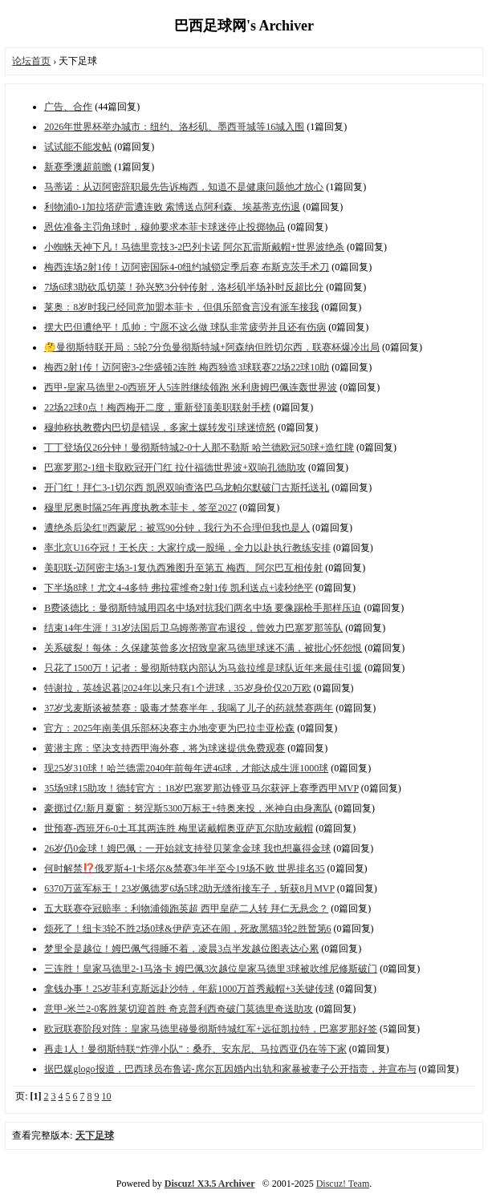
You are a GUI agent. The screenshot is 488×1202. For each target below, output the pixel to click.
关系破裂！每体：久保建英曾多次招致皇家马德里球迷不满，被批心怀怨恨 (203, 648)
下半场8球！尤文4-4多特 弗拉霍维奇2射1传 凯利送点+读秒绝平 (178, 587)
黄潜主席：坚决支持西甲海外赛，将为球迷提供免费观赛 (164, 748)
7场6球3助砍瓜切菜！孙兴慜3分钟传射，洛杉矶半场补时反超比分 (183, 287)
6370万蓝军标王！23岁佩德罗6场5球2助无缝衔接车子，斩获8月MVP (189, 888)
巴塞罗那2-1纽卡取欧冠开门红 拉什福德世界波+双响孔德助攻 (175, 467)
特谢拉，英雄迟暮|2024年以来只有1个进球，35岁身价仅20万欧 (177, 688)
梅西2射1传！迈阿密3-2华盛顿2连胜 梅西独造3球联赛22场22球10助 (186, 367)
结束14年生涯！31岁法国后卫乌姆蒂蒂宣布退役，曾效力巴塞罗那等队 (193, 627)
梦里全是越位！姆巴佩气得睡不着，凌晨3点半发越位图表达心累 (181, 948)
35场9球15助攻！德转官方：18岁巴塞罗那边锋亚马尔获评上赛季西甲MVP (201, 788)
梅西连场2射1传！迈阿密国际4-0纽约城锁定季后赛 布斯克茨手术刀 (186, 267)
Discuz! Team (343, 1183)
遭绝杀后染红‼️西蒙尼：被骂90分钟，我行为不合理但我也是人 (177, 527)
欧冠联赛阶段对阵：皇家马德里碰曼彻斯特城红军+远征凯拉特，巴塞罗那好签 (210, 1028)
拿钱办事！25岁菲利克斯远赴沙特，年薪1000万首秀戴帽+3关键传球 (189, 988)
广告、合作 (68, 106)
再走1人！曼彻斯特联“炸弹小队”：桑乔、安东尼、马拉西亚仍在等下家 (195, 1048)
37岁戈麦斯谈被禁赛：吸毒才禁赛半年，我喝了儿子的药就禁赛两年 (188, 708)
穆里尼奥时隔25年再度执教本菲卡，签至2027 (140, 507)
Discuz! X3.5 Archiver (210, 1183)
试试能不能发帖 (78, 146)
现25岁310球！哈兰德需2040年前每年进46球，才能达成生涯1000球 (186, 768)
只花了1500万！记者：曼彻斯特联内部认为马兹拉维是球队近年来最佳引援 (203, 668)
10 (107, 1096)
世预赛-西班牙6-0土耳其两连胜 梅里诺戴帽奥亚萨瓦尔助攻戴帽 (178, 828)
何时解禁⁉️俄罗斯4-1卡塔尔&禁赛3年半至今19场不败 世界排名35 (184, 868)
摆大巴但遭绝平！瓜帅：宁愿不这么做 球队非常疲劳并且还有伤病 (185, 327)
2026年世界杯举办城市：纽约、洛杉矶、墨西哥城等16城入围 (174, 126)
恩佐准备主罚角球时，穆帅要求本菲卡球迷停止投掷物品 (164, 227)
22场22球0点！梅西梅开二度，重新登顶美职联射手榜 (157, 407)
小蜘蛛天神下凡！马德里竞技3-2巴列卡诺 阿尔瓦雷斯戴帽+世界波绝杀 (194, 247)
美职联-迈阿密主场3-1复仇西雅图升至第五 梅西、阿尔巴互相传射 (183, 567)
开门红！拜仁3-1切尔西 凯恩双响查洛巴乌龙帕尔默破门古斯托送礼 (186, 487)
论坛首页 (31, 61)
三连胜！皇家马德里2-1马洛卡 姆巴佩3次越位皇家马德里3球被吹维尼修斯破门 (210, 968)
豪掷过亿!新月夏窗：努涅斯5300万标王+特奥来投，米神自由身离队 (188, 808)
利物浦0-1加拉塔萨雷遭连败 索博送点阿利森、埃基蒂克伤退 (172, 206)
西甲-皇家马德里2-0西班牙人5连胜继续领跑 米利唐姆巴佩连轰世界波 (190, 387)
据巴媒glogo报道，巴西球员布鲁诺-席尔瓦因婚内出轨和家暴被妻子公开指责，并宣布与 (230, 1069)
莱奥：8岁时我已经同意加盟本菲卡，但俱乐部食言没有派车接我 (181, 307)
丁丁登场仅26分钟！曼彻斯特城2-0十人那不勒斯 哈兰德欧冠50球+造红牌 (199, 447)
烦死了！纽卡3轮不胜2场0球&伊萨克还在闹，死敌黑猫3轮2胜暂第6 (187, 928)
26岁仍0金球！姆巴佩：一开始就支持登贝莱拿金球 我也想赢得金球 (187, 848)
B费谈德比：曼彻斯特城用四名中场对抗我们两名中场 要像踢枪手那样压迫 (202, 607)
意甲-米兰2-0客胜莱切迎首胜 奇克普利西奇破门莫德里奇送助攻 (178, 1008)
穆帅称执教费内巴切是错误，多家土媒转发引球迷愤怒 (159, 427)
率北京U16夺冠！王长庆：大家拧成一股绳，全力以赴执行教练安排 (187, 547)
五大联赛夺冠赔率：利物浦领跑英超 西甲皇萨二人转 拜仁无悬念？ (186, 908)
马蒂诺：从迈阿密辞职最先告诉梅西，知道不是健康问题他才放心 (183, 186)
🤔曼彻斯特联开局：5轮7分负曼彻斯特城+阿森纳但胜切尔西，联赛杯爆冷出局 (212, 347)
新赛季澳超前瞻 (78, 166)
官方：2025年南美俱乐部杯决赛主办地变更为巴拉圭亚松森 (169, 728)
